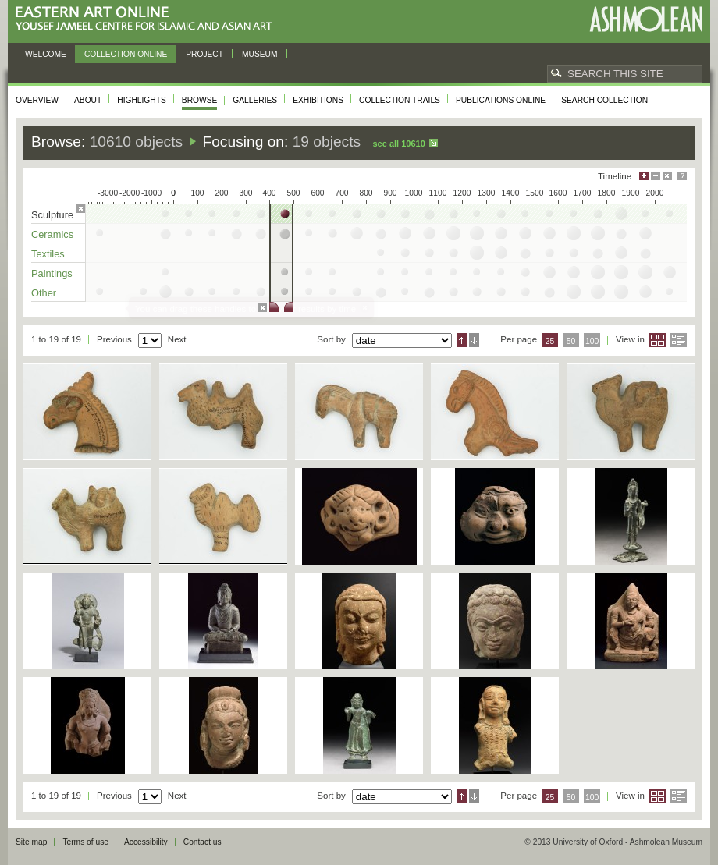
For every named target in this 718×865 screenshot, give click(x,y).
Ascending (462, 340)
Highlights (141, 100)
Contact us (202, 842)
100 (592, 341)
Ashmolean (645, 19)
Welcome (45, 54)
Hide (667, 176)
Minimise (655, 176)
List (678, 340)
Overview (37, 100)
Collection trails (399, 100)
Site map (31, 842)
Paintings (52, 273)
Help (682, 176)
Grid (657, 340)
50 (571, 341)
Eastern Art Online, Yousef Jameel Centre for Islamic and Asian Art (148, 19)
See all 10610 (398, 143)
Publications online (501, 100)
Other (43, 293)
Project (204, 54)
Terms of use (85, 842)
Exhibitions (318, 100)
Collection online (125, 54)
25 (550, 341)
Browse (200, 100)
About (87, 100)
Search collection (604, 100)
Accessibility (146, 842)
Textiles (48, 254)
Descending (474, 340)
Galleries (255, 100)
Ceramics (52, 234)
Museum (260, 54)
